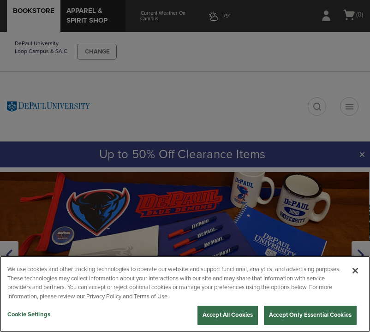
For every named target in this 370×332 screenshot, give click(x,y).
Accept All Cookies (228, 315)
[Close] (355, 271)
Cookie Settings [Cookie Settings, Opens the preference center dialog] (28, 314)
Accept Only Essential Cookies (310, 315)
